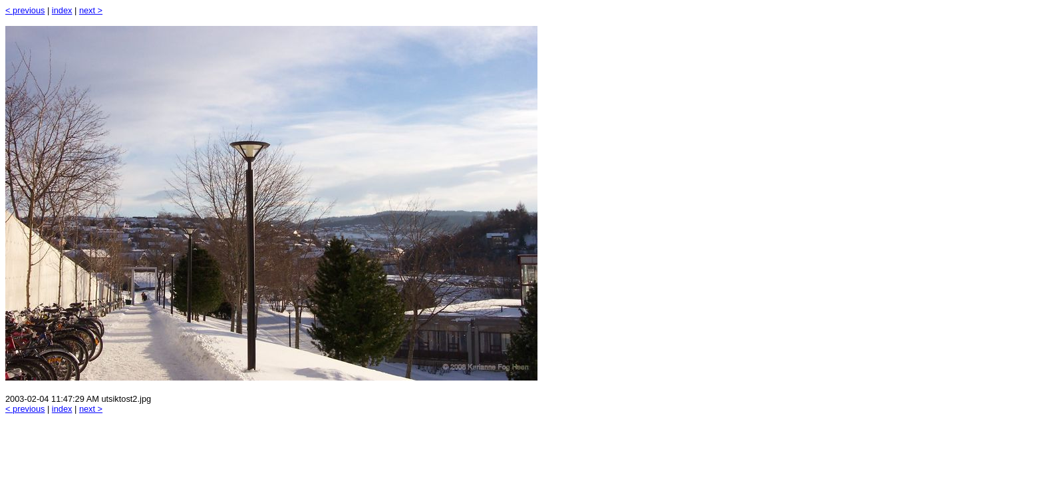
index (62, 10)
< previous (25, 10)
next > (90, 10)
